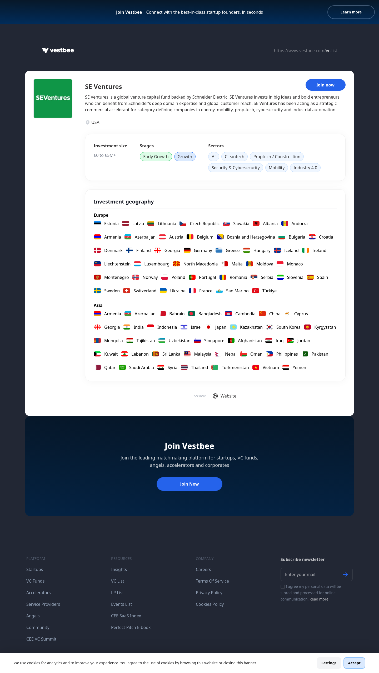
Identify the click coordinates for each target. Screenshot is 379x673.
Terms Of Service (212, 581)
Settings (328, 662)
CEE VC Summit (41, 639)
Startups (34, 569)
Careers (203, 569)
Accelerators (38, 592)
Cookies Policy (210, 604)
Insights (119, 569)
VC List (117, 581)
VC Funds (35, 581)
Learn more (351, 11)
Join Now (189, 484)
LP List (117, 592)
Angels (33, 616)
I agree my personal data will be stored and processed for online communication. (311, 593)
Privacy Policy (209, 592)
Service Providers (43, 604)
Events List (121, 604)
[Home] (58, 50)
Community (37, 627)
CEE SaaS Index (126, 616)
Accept (354, 662)
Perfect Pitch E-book (131, 627)
